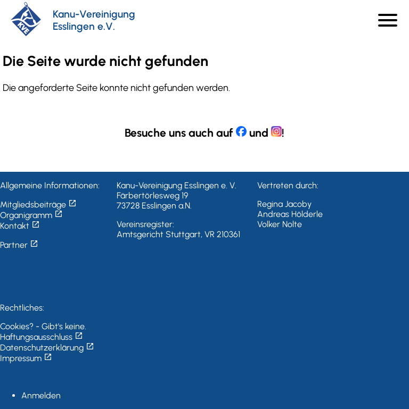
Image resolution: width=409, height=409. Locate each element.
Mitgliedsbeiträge (38, 204)
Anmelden (41, 395)
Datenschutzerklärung (47, 348)
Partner (19, 245)
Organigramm (31, 215)
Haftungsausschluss (41, 337)
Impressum (26, 358)
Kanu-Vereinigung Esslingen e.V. (94, 20)
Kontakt (20, 226)
